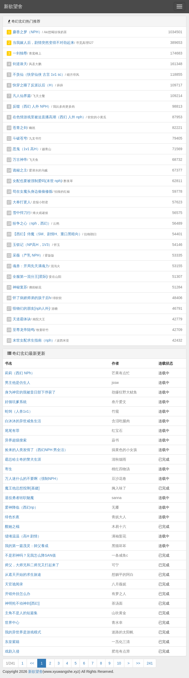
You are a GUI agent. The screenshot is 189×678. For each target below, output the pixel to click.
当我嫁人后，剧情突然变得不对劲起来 (43, 42)
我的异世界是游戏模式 (23, 632)
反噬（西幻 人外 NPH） (32, 106)
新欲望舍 (13, 6)
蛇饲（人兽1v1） (19, 411)
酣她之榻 (12, 526)
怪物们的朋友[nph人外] (31, 308)
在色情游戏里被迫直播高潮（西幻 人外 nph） (49, 117)
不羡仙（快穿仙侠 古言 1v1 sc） (39, 74)
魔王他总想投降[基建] (22, 488)
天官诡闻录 (14, 584)
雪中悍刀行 (22, 213)
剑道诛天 (20, 64)
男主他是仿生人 (17, 382)
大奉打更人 (22, 202)
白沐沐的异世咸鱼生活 (23, 421)
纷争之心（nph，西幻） (32, 223)
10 (119, 663)
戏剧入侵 (12, 651)
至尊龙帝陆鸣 (23, 330)
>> (138, 663)
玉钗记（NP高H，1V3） (32, 245)
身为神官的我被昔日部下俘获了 (30, 392)
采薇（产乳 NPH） (28, 255)
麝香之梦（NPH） (27, 32)
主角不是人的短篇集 (21, 613)
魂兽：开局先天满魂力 (31, 266)
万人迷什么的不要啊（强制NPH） (32, 478)
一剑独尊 (20, 53)
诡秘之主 (20, 170)
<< (32, 663)
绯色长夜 (12, 517)
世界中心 (12, 622)
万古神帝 (20, 159)
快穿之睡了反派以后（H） (34, 85)
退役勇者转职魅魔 (19, 498)
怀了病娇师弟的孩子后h (32, 298)
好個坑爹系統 (16, 402)
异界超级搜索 (16, 440)
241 (150, 663)
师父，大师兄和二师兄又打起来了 (32, 565)
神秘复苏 (20, 287)
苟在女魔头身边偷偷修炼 (32, 191)
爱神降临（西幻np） (21, 507)
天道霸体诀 (22, 319)
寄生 (8, 469)
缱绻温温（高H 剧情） (23, 536)
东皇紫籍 (12, 642)
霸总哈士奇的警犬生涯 (23, 459)
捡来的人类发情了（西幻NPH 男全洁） (36, 450)
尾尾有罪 (12, 430)
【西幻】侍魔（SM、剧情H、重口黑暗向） (47, 234)
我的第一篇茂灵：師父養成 (26, 546)
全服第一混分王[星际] (30, 276)
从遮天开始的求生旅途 (23, 574)
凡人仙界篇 (22, 96)
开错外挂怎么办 (17, 594)
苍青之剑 (20, 128)
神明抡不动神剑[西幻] (22, 603)
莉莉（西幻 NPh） (20, 373)
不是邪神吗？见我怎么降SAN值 (30, 555)
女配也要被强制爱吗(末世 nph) (37, 181)
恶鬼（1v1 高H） (26, 149)
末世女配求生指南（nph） (34, 340)
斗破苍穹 (20, 138)
